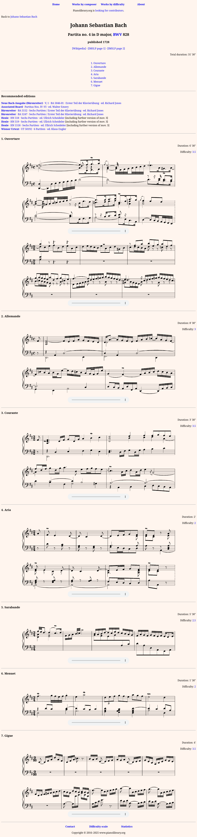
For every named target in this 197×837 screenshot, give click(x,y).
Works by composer (84, 4)
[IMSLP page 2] (116, 48)
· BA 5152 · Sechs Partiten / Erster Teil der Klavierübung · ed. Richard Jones (52, 110)
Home (56, 4)
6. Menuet (96, 81)
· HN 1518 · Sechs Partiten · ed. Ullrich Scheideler (33, 125)
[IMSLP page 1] (96, 48)
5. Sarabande (98, 78)
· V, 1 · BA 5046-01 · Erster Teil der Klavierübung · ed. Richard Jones (61, 103)
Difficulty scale (98, 826)
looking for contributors (109, 10)
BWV (117, 34)
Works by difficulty (113, 4)
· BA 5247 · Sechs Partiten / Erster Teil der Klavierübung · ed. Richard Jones (52, 114)
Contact (70, 826)
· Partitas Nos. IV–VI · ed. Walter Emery (35, 106)
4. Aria (94, 74)
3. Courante (97, 70)
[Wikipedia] (79, 48)
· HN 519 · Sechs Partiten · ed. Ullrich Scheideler (32, 121)
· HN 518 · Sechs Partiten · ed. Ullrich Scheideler (32, 118)
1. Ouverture (98, 63)
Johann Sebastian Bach (23, 16)
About (141, 4)
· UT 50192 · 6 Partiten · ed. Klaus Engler (33, 129)
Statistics (126, 826)
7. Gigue (95, 85)
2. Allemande (98, 67)
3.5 (194, 152)
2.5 (194, 620)
